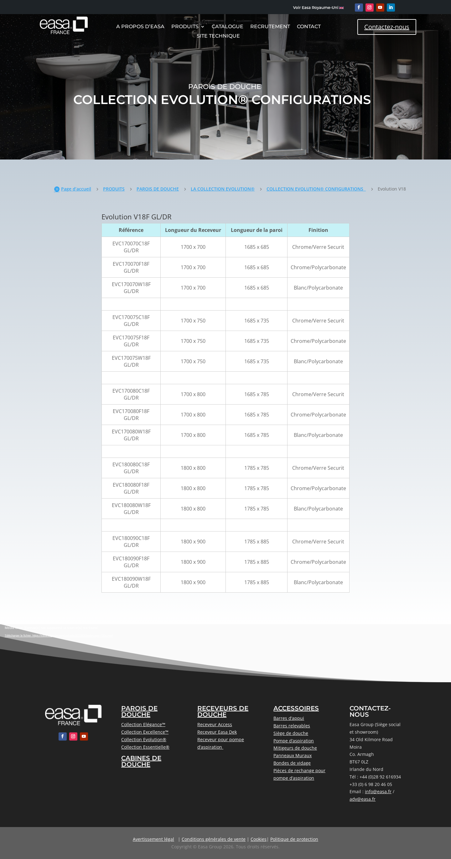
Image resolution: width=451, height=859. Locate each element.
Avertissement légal (153, 839)
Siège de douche (290, 733)
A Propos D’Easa (140, 26)
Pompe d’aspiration (293, 741)
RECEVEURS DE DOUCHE (222, 711)
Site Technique (218, 36)
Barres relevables (291, 726)
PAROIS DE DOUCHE (158, 189)
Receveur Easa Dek (217, 732)
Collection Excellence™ (144, 732)
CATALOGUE (227, 26)
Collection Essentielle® (145, 747)
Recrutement (270, 26)
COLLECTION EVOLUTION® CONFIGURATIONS (316, 189)
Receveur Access (214, 724)
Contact (309, 26)
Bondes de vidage (292, 763)
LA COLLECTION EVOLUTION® (223, 189)
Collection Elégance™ (143, 724)
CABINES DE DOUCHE (141, 761)
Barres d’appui (288, 718)
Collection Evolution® (143, 739)
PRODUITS (114, 189)
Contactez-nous (386, 27)
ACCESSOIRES (296, 708)
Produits (185, 26)
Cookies (259, 839)
